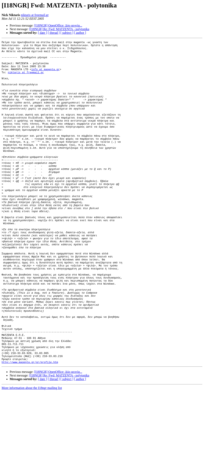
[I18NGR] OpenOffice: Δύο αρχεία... (58, 25)
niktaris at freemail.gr (35, 15)
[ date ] (42, 32)
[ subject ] (66, 32)
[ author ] (80, 32)
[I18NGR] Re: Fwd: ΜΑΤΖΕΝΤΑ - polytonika (59, 29)
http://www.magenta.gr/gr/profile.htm (30, 426)
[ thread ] (54, 32)
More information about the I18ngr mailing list (32, 452)
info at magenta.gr (45, 75)
